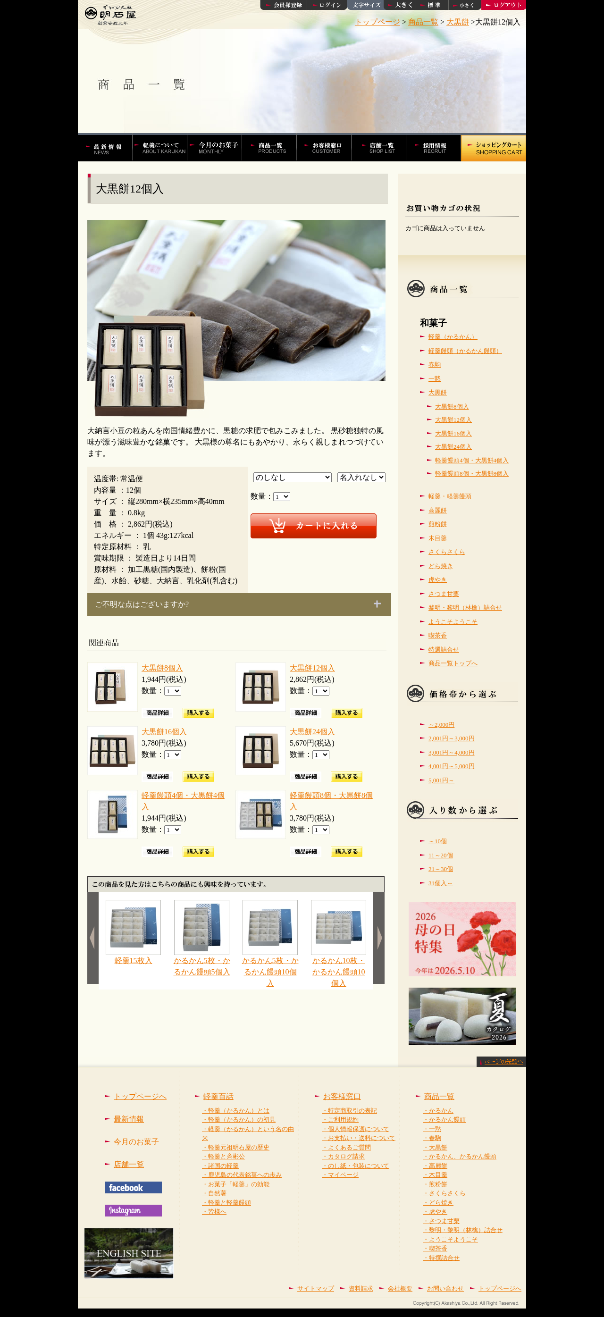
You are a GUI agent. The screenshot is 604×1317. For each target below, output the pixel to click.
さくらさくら (446, 551)
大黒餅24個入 (312, 732)
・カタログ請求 (343, 1156)
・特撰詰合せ (441, 1257)
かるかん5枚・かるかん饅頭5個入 (202, 962)
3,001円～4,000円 (451, 752)
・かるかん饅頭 (444, 1119)
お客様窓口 (329, 147)
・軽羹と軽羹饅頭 (226, 1202)
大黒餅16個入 (164, 732)
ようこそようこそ (453, 621)
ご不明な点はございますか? (142, 604)
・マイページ (340, 1174)
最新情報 (129, 1119)
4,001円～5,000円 (451, 766)
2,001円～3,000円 (451, 738)
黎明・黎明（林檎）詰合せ (465, 607)
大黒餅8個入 (162, 668)
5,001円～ (441, 780)
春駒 (434, 364)
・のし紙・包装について (355, 1165)
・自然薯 (214, 1193)
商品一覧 (439, 1096)
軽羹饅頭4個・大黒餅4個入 (472, 460)
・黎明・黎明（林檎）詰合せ (463, 1229)
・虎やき (435, 1211)
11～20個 (440, 855)
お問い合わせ (445, 1288)
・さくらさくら (444, 1193)
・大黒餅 (435, 1147)
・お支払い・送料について (358, 1137)
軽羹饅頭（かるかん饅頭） (465, 350)
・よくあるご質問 (346, 1147)
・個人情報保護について (355, 1128)
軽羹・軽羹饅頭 (449, 496)
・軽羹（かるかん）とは (235, 1110)
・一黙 (432, 1128)
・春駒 (432, 1137)
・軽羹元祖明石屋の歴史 (235, 1147)
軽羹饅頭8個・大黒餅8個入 (472, 473)
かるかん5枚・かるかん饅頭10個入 (270, 967)
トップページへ (140, 1096)
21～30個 (440, 868)
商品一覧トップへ (453, 663)
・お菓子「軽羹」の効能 (235, 1184)
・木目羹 (435, 1174)
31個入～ (440, 883)
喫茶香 (437, 635)
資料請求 (361, 1288)
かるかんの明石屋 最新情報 (109, 147)
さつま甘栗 (443, 593)
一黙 (434, 378)
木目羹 (437, 538)
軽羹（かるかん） (453, 336)
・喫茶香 (435, 1248)
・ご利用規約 (340, 1119)
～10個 (437, 841)
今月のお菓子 (136, 1142)
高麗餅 (437, 510)
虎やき (437, 579)
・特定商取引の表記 (349, 1110)
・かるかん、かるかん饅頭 (459, 1156)
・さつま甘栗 (441, 1221)
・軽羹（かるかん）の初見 (239, 1119)
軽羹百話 (165, 147)
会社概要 (400, 1288)
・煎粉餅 (435, 1184)
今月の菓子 (219, 147)
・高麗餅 (435, 1165)
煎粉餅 (437, 524)
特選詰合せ (443, 649)
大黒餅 (437, 392)
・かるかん (438, 1110)
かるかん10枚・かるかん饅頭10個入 (338, 967)
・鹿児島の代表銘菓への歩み (242, 1174)
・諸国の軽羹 (220, 1165)
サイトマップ (315, 1288)
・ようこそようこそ (450, 1239)
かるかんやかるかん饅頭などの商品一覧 (274, 147)
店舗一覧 (384, 147)
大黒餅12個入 (312, 668)
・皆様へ (214, 1211)
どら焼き (440, 566)
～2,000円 (441, 724)
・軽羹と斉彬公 (223, 1156)
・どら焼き (438, 1202)
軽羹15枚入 (133, 956)
